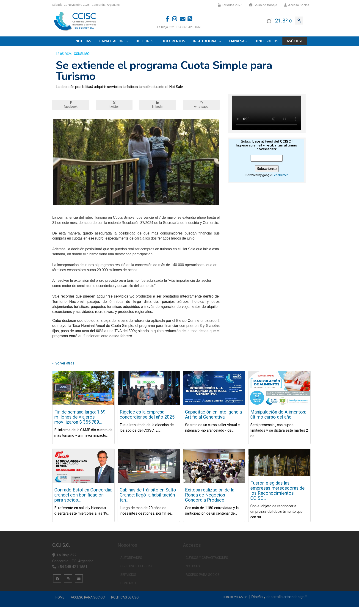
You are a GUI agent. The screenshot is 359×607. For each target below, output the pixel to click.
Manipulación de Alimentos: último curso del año (278, 414)
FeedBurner (280, 175)
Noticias (83, 41)
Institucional (205, 41)
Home (59, 597)
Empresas (237, 41)
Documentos (173, 41)
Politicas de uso (125, 597)
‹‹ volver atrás (63, 363)
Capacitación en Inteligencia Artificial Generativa (213, 414)
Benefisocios (266, 41)
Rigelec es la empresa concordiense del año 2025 (147, 414)
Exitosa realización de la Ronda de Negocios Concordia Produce (209, 495)
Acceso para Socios (88, 597)
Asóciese (295, 41)
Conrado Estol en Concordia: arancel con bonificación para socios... (83, 495)
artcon (288, 597)
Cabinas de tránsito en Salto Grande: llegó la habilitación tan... (148, 495)
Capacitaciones (113, 41)
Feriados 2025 (230, 5)
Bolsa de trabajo (263, 5)
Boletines (144, 41)
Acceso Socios (296, 5)
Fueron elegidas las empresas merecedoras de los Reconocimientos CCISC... (277, 490)
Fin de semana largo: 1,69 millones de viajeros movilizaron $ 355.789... (79, 417)
